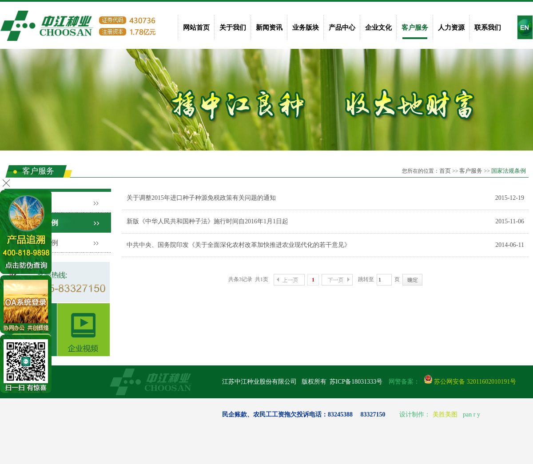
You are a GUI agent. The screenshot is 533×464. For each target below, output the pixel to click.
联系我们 (487, 27)
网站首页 (196, 27)
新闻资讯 (269, 27)
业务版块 (305, 27)
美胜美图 (445, 414)
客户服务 (415, 27)
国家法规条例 (508, 170)
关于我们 (232, 27)
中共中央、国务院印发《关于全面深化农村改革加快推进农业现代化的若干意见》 (238, 245)
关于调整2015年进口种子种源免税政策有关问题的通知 (201, 197)
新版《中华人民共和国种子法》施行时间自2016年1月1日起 (207, 221)
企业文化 (378, 27)
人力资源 (451, 27)
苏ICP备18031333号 (356, 381)
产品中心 (342, 27)
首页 (445, 170)
